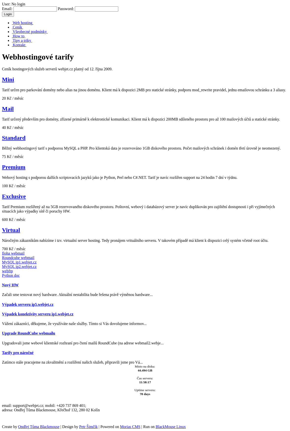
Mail (8, 109)
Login (8, 14)
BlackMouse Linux (171, 427)
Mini (8, 79)
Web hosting (22, 23)
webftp (7, 271)
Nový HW (10, 285)
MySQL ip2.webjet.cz (19, 266)
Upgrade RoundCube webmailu (28, 333)
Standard (14, 138)
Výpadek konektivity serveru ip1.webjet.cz (37, 314)
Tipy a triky (22, 40)
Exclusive (14, 196)
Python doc (11, 275)
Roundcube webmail (18, 258)
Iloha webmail (13, 253)
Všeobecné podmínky (30, 32)
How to (19, 36)
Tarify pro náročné (18, 353)
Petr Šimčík (88, 427)
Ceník (17, 27)
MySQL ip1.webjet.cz (19, 262)
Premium (14, 167)
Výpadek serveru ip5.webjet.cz (27, 304)
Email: (29, 9)
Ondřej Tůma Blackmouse (39, 427)
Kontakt (19, 45)
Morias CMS (130, 427)
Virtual (11, 230)
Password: (88, 9)
